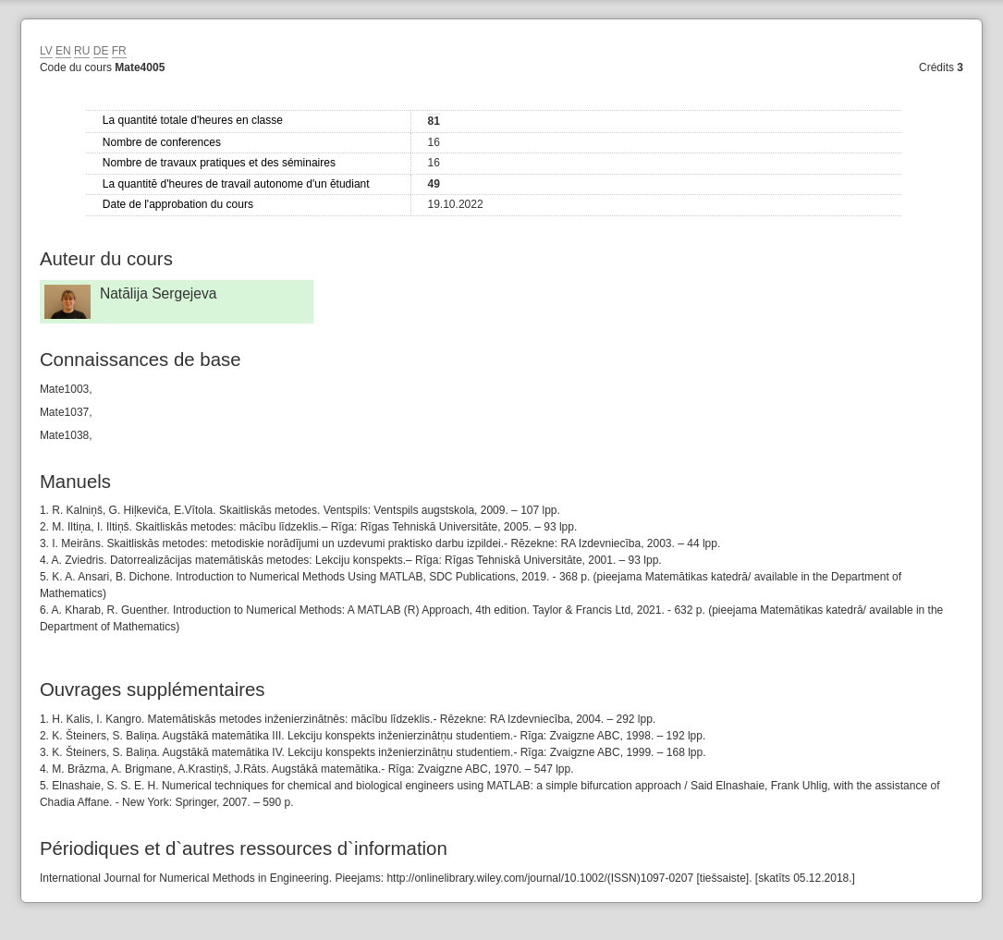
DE (101, 50)
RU (82, 50)
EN (63, 50)
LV (46, 50)
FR (119, 50)
